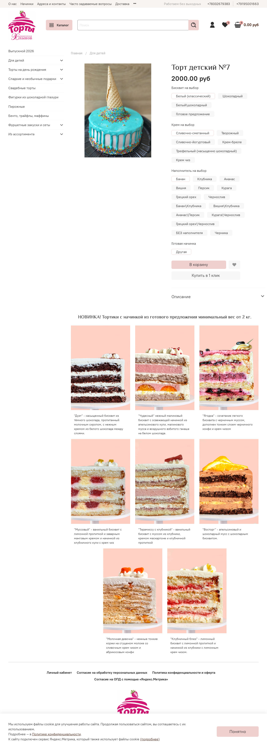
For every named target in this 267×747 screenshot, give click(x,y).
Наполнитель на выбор (189, 171)
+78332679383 (218, 4)
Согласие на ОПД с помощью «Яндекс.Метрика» (131, 679)
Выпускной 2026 (21, 51)
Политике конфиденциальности (56, 734)
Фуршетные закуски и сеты (29, 125)
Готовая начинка (183, 244)
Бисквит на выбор (185, 88)
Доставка (122, 4)
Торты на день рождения (27, 69)
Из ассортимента (21, 134)
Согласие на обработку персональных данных (112, 672)
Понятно (237, 731)
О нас (12, 4)
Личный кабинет (59, 672)
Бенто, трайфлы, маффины (28, 116)
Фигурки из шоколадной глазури (33, 97)
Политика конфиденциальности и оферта (183, 672)
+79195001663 (247, 4)
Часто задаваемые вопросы (90, 4)
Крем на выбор (182, 125)
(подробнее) (150, 739)
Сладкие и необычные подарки (32, 79)
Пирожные (16, 106)
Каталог (59, 25)
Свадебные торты (21, 88)
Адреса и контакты (51, 4)
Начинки (26, 4)
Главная (76, 53)
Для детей (97, 53)
